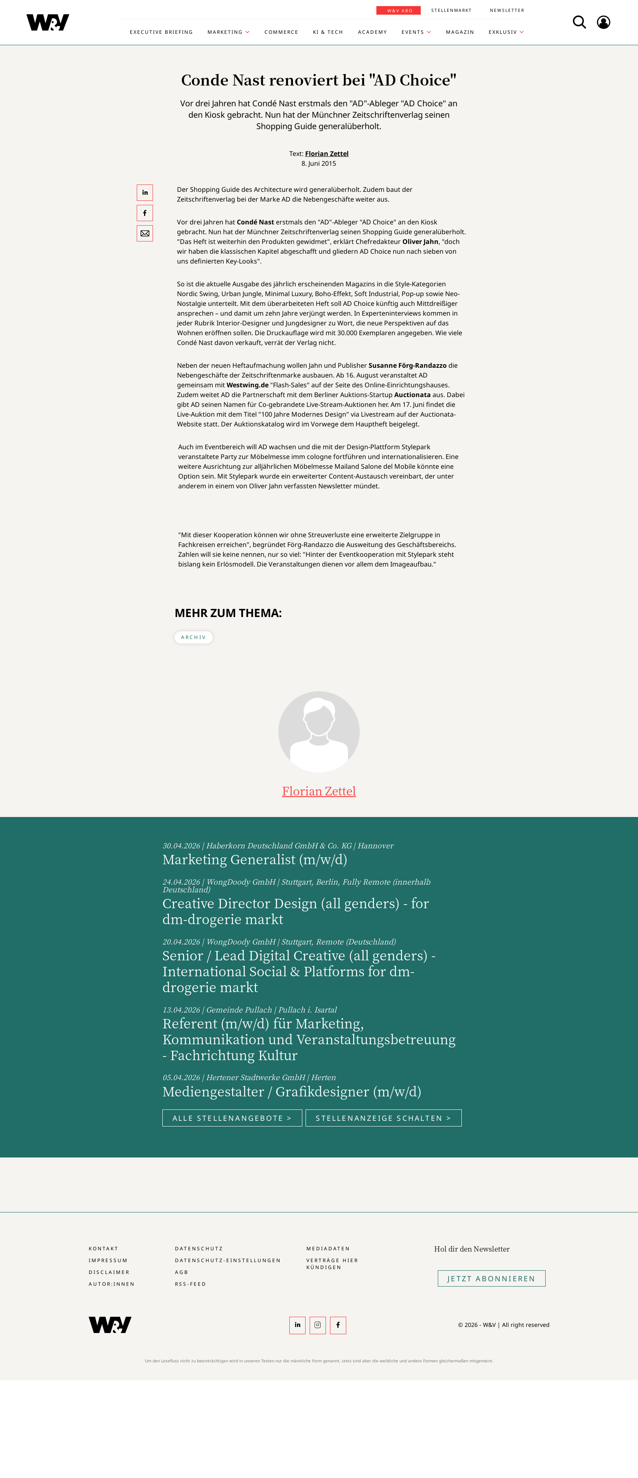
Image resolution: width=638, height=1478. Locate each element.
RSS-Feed (191, 1283)
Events (413, 32)
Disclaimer (109, 1272)
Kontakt (104, 1248)
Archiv (193, 637)
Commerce (281, 32)
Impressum (108, 1260)
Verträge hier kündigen (332, 1264)
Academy (372, 32)
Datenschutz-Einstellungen (228, 1260)
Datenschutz (199, 1248)
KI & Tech (328, 32)
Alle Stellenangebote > (232, 1118)
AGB (182, 1272)
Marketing (225, 32)
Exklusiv (503, 32)
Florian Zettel (327, 153)
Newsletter (507, 10)
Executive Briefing (161, 32)
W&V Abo (400, 10)
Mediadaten (328, 1248)
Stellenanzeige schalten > (384, 1118)
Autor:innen (112, 1283)
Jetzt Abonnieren (492, 1278)
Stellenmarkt (451, 10)
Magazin (460, 32)
